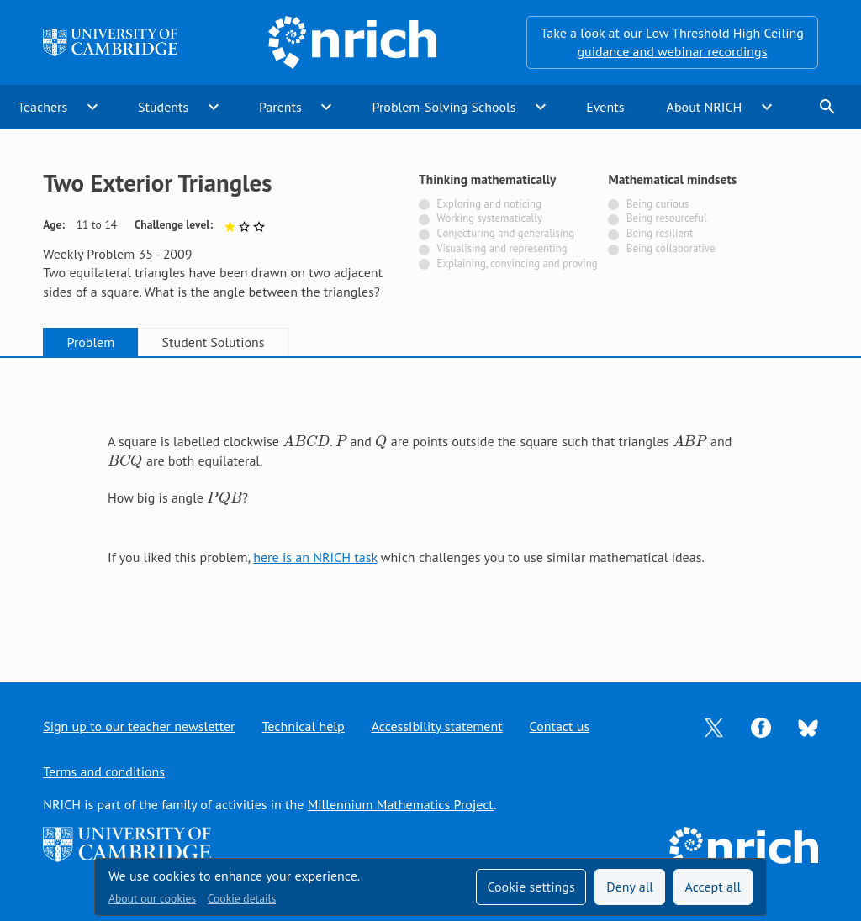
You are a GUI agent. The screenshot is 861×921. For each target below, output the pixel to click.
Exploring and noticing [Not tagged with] (489, 204)
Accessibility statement (437, 726)
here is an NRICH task (315, 557)
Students (163, 106)
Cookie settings (530, 886)
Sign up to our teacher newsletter (139, 726)
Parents (280, 106)
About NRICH (704, 106)
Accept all (713, 886)
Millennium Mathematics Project (401, 804)
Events (605, 106)
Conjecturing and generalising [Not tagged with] (506, 233)
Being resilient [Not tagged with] (659, 233)
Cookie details (242, 898)
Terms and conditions (104, 771)
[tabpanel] (430, 505)
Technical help (303, 726)
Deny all (629, 886)
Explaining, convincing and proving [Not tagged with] (517, 263)
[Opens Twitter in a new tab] (714, 726)
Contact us (560, 726)
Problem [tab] (90, 342)
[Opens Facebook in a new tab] (761, 726)
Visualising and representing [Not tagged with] (501, 248)
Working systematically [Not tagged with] (489, 218)
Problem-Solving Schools (444, 106)
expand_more (92, 107)
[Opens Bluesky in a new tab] (808, 726)
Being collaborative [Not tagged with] (671, 248)
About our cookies (152, 898)
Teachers (42, 106)
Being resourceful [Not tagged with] (666, 218)
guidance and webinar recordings (672, 51)
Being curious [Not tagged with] (657, 204)
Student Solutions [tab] (213, 342)
